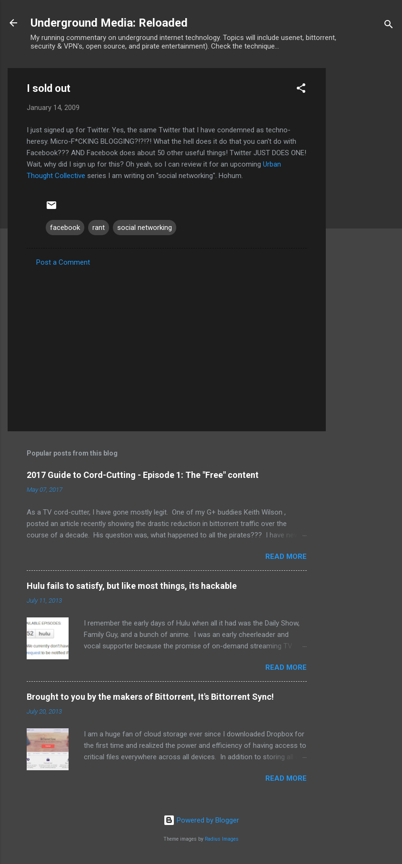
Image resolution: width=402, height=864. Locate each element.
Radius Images (222, 839)
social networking (144, 227)
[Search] (388, 25)
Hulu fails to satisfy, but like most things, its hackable (132, 586)
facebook (65, 227)
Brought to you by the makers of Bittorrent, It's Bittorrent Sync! (150, 697)
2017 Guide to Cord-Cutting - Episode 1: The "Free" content (143, 475)
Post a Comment (63, 262)
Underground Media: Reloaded (109, 23)
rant (98, 227)
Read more (286, 556)
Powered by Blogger (201, 820)
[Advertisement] (363, 211)
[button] (301, 89)
